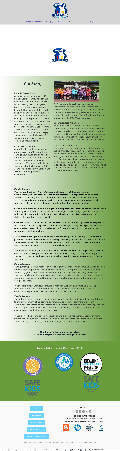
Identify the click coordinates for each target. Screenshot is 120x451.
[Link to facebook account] (77, 411)
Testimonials (36, 416)
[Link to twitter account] (80, 411)
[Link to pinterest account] (90, 411)
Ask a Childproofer (36, 429)
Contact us (36, 409)
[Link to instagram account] (83, 411)
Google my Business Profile (36, 436)
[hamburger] (6, 2)
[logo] (60, 10)
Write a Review (36, 422)
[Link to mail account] (87, 411)
